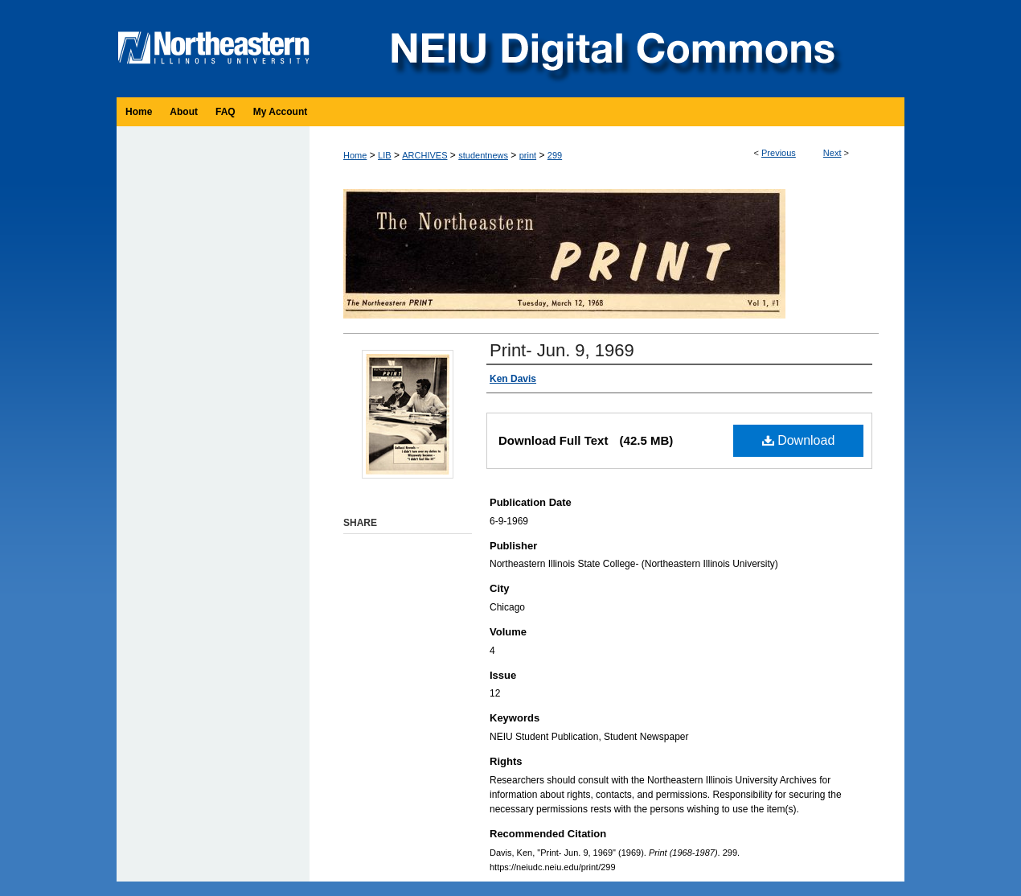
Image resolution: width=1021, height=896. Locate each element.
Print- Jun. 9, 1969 (562, 350)
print (527, 155)
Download (798, 440)
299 (554, 155)
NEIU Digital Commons (611, 48)
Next (832, 153)
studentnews (483, 155)
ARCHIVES (424, 155)
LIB (385, 155)
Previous (778, 153)
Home (355, 155)
